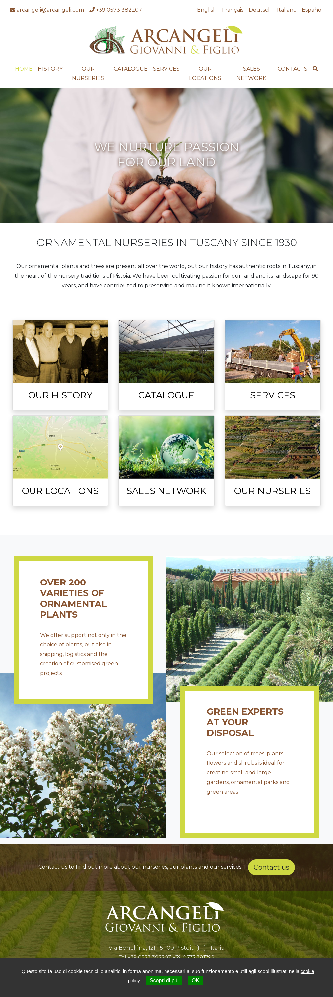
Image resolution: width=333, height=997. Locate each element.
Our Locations (205, 71)
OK (195, 980)
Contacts (292, 66)
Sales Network (251, 71)
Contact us (271, 865)
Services (166, 66)
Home (24, 66)
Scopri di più (164, 980)
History (50, 66)
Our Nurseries (88, 71)
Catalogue (131, 66)
